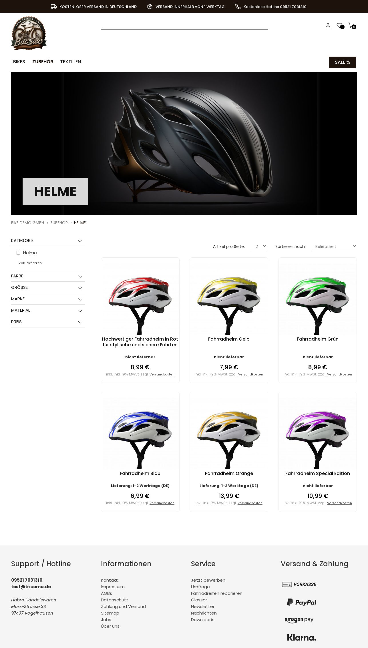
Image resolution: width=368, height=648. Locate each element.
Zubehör (40, 61)
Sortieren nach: (290, 246)
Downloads (202, 619)
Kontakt (109, 579)
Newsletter (202, 606)
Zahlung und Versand (123, 606)
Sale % (342, 61)
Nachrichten (204, 612)
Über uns (110, 625)
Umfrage (200, 586)
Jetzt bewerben (208, 579)
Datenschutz (114, 599)
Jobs (106, 619)
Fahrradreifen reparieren (216, 592)
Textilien (66, 61)
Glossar (199, 599)
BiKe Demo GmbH (27, 222)
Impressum (113, 586)
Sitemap (110, 612)
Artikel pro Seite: (229, 246)
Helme (80, 222)
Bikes (18, 61)
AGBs (106, 592)
